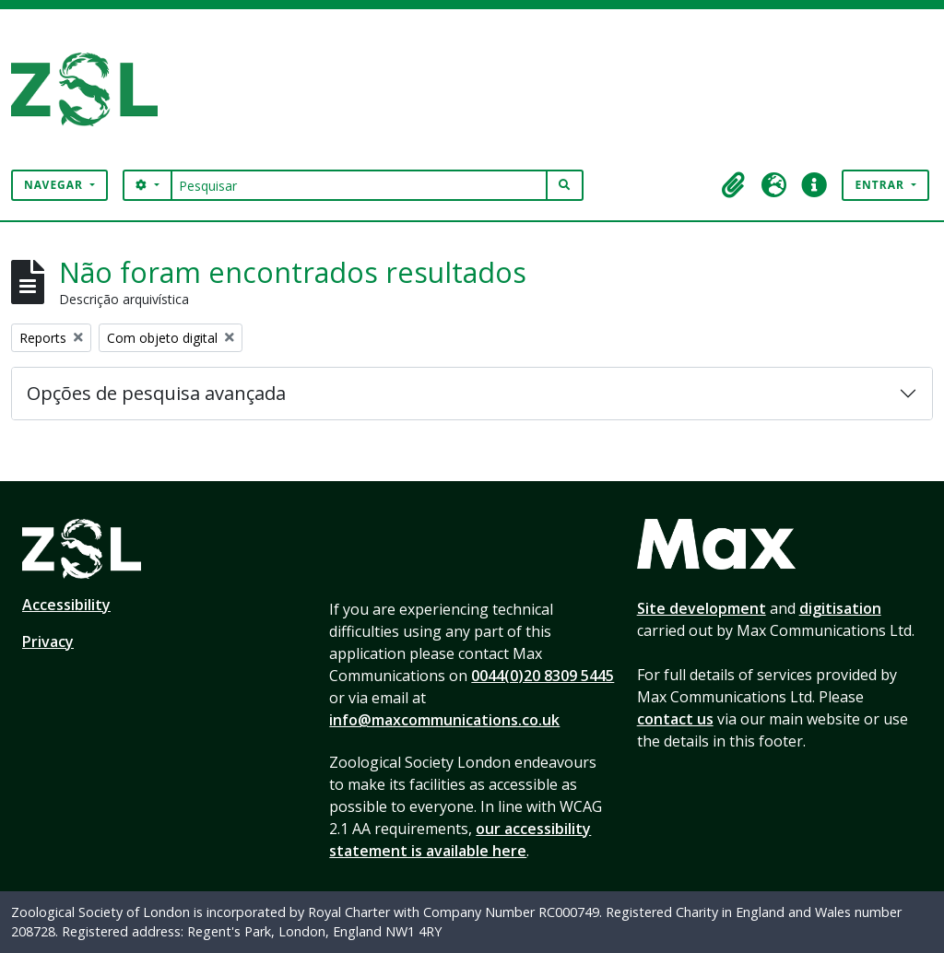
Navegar (55, 185)
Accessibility (66, 604)
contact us (675, 719)
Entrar (881, 185)
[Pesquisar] (359, 185)
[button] (733, 185)
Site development (701, 608)
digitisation (840, 608)
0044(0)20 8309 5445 (542, 675)
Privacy (48, 641)
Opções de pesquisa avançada (156, 393)
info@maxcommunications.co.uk (444, 720)
